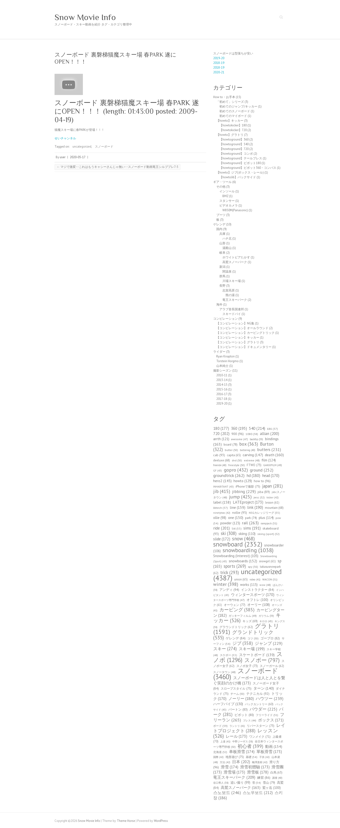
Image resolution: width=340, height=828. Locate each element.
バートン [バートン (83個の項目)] (238, 709)
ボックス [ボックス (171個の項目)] (271, 720)
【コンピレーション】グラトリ (237, 342)
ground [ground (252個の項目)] (261, 470)
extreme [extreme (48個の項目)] (252, 460)
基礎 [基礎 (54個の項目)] (251, 757)
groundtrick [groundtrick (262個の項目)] (229, 475)
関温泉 (227, 271)
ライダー (219, 352)
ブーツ (220, 215)
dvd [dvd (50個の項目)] (237, 460)
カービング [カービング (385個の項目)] (237, 610)
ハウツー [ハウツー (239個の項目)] (269, 698)
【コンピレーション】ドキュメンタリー (244, 347)
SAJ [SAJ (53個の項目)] (237, 528)
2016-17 (221, 394)
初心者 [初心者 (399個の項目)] (250, 746)
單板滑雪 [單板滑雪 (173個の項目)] (269, 751)
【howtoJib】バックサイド (237, 177)
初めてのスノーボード (234, 111)
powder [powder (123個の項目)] (230, 523)
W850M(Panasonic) (235, 210)
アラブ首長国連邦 (231, 309)
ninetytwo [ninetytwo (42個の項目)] (221, 512)
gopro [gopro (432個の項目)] (236, 470)
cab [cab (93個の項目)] (219, 455)
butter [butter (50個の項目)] (231, 450)
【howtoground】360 (234, 139)
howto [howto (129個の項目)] (243, 480)
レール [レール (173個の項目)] (236, 736)
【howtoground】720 (234, 149)
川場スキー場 (231, 281)
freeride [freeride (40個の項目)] (219, 465)
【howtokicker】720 (233, 130)
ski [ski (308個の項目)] (229, 533)
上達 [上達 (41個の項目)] (225, 741)
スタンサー (227, 201)
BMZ (225, 196)
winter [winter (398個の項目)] (225, 584)
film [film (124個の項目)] (269, 460)
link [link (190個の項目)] (255, 507)
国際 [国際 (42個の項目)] (218, 757)
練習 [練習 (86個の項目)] (263, 777)
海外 (219, 304)
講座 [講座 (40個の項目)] (277, 777)
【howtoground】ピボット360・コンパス (247, 168)
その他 (220, 187)
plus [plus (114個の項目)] (266, 517)
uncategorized (81, 147)
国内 (219, 229)
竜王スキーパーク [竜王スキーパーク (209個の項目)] (234, 777)
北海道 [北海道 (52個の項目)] (220, 752)
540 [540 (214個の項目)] (257, 428)
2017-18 (221, 399)
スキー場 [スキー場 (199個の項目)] (252, 648)
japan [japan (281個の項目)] (272, 486)
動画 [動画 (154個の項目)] (273, 746)
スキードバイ (231, 314)
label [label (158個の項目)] (222, 502)
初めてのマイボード (233, 116)
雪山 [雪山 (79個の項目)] (269, 782)
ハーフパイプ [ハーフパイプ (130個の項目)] (228, 703)
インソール (227, 191)
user (62, 157)
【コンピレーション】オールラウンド (242, 328)
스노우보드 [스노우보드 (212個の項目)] (258, 792)
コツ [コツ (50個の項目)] (253, 638)
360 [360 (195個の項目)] (239, 428)
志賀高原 (228, 290)
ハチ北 (227, 238)
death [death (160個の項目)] (274, 454)
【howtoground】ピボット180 (240, 163)
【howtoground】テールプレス (240, 158)
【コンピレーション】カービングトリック (245, 333)
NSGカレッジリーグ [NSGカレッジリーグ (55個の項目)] (264, 512)
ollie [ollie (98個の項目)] (219, 517)
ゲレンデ (219, 224)
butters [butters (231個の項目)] (269, 449)
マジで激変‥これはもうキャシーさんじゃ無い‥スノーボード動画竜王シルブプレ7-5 (117, 167)
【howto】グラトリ (229, 135)
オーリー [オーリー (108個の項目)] (258, 604)
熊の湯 (230, 295)
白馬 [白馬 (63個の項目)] (276, 772)
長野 (222, 286)
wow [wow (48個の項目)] (265, 585)
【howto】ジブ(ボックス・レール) (240, 172)
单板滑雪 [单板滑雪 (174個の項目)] (242, 751)
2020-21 (218, 72)
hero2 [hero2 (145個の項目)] (222, 480)
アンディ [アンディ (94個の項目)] (229, 590)
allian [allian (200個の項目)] (269, 433)
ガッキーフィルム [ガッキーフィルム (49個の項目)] (243, 615)
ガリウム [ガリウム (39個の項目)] (266, 615)
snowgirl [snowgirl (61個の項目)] (267, 561)
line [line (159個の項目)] (237, 507)
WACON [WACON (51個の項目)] (269, 579)
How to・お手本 (224, 97)
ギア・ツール (222, 182)
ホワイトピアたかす (236, 257)
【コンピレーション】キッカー (237, 337)
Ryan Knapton (225, 356)
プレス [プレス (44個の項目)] (249, 720)
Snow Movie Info (85, 17)
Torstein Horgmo (227, 361)
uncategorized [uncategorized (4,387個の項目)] (247, 574)
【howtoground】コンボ (236, 154)
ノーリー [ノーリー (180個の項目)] (241, 698)
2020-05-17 (77, 157)
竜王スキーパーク (234, 300)
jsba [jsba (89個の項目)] (264, 492)
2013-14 (221, 380)
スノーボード (104, 147)
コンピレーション (225, 319)
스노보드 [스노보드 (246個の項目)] (227, 792)
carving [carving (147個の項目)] (253, 454)
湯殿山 (227, 248)
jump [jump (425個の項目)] (240, 497)
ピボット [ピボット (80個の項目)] (244, 715)
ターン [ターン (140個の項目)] (263, 688)
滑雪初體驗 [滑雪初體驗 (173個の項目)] (255, 767)
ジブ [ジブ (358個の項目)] (242, 643)
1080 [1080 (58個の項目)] (252, 434)
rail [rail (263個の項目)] (250, 523)
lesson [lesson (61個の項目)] (272, 502)
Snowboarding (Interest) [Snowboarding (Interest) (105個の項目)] (235, 556)
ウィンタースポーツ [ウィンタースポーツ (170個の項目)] (252, 594)
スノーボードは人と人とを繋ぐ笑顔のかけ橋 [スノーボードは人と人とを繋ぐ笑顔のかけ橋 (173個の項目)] (249, 680)
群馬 (222, 276)
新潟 (222, 267)
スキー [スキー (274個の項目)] (225, 648)
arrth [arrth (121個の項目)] (221, 439)
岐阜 (222, 253)
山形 (222, 243)
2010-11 (221, 375)
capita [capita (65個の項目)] (234, 455)
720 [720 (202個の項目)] (221, 433)
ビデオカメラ (228, 205)
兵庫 (222, 234)
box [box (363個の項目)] (248, 444)
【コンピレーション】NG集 (235, 323)
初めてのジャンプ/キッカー (238, 106)
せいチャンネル (65, 138)
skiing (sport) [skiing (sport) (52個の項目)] (268, 534)
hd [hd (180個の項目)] (253, 475)
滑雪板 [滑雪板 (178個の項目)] (257, 772)
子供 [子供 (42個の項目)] (264, 757)
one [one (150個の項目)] (235, 517)
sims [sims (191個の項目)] (252, 528)
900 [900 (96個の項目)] (237, 433)
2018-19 (218, 63)
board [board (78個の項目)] (231, 444)
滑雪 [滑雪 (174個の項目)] (229, 767)
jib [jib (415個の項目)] (221, 491)
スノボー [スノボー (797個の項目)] (262, 660)
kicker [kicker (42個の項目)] (273, 497)
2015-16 (221, 389)
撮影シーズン (222, 370)
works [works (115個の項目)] (249, 584)
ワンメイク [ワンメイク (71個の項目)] (260, 737)
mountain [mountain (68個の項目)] (274, 508)
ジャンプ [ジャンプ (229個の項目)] (268, 643)
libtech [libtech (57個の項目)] (220, 507)
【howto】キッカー (229, 121)
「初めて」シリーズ (230, 102)
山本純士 (222, 366)
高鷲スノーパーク (234, 262)
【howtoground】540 (234, 144)
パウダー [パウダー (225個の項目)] (263, 709)
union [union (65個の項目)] (241, 579)
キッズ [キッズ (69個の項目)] (250, 621)
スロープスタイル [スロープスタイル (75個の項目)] (236, 688)
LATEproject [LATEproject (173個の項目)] (248, 502)
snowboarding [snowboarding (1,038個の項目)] (248, 550)
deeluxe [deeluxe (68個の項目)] (221, 460)
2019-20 (218, 58)
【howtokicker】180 (233, 125)
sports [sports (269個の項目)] (235, 566)
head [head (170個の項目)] (270, 475)
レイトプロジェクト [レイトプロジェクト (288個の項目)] (249, 727)
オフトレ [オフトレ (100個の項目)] (257, 599)
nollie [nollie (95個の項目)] (239, 512)
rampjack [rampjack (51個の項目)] (269, 523)
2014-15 (221, 385)
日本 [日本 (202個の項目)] (241, 761)
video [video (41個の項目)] (255, 579)
